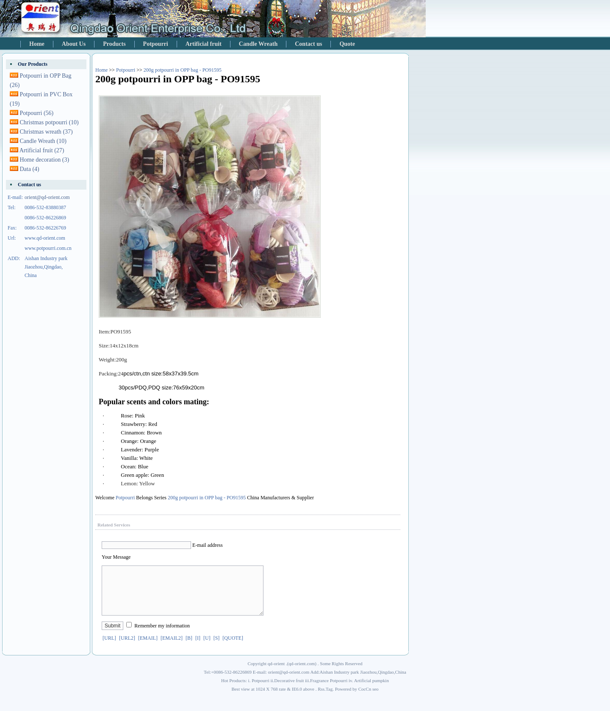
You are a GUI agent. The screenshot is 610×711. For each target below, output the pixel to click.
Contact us (308, 44)
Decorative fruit (289, 690)
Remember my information (162, 636)
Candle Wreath (258, 44)
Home (36, 44)
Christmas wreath (46, 132)
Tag (329, 699)
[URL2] (127, 648)
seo (375, 699)
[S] (217, 648)
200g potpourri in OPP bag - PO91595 (183, 70)
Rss (321, 699)
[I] (197, 648)
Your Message (116, 557)
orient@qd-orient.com (47, 197)
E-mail (199, 545)
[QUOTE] (232, 648)
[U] (207, 648)
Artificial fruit (204, 44)
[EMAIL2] (172, 648)
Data (29, 169)
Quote (347, 44)
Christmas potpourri (49, 122)
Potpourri (155, 44)
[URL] (109, 648)
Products (114, 44)
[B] (189, 648)
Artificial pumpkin (371, 690)
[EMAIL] (148, 648)
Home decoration (44, 160)
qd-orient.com (301, 673)
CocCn (365, 699)
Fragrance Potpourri (328, 690)
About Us (74, 44)
